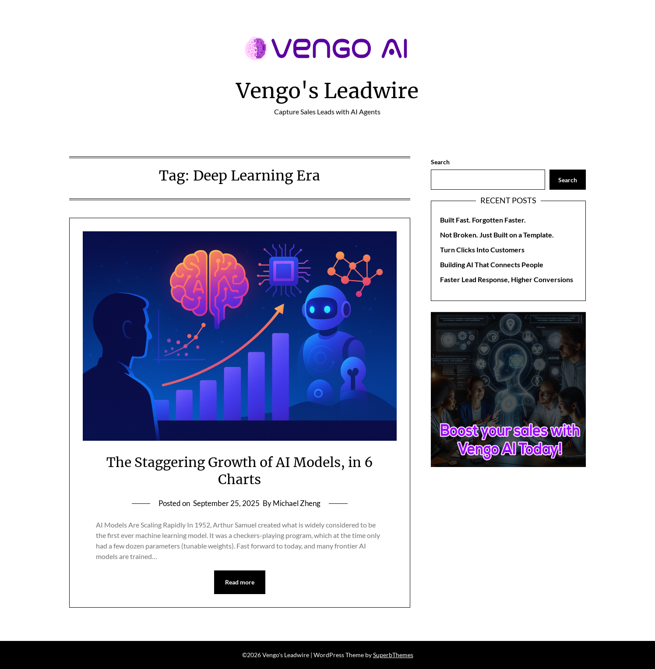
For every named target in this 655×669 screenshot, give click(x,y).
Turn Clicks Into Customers (482, 249)
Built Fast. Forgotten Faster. (483, 220)
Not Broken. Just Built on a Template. (497, 234)
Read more (239, 582)
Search (440, 162)
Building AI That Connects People (491, 264)
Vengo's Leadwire (327, 91)
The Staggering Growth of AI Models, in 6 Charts (239, 471)
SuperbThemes (393, 654)
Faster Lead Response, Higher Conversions (506, 279)
